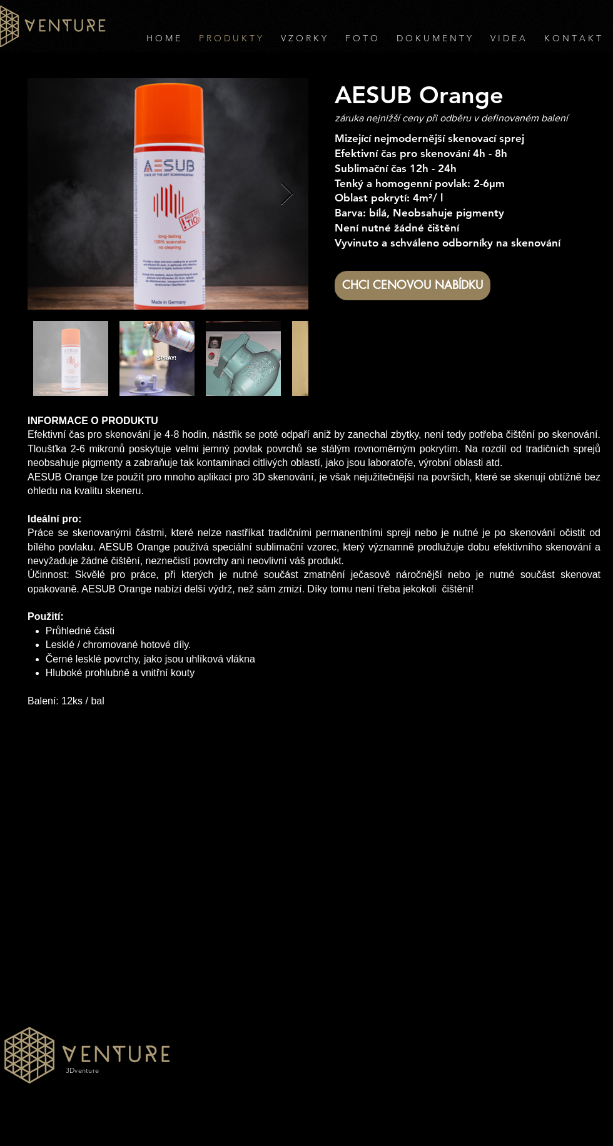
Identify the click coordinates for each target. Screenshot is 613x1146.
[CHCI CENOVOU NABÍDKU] (412, 285)
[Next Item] (287, 194)
